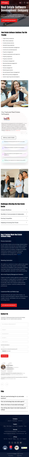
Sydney (14, 438)
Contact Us (20, 420)
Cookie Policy (19, 455)
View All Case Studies (8, 137)
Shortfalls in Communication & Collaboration (12, 214)
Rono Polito (9, 365)
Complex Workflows (6, 210)
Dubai (18, 438)
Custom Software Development (10, 431)
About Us (9, 420)
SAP (25, 433)
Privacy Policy (10, 455)
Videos (25, 426)
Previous (22, 133)
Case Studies (15, 426)
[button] (14, 210)
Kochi (21, 438)
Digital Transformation (21, 431)
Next (26, 133)
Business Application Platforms (9, 433)
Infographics (20, 426)
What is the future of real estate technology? (12, 404)
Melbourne (10, 438)
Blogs (5, 426)
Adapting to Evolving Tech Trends (9, 222)
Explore (19, 254)
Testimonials (14, 420)
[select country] (21, 3)
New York (5, 438)
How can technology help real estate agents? (12, 401)
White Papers (9, 426)
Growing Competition (6, 218)
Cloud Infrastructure (20, 433)
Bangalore (24, 438)
